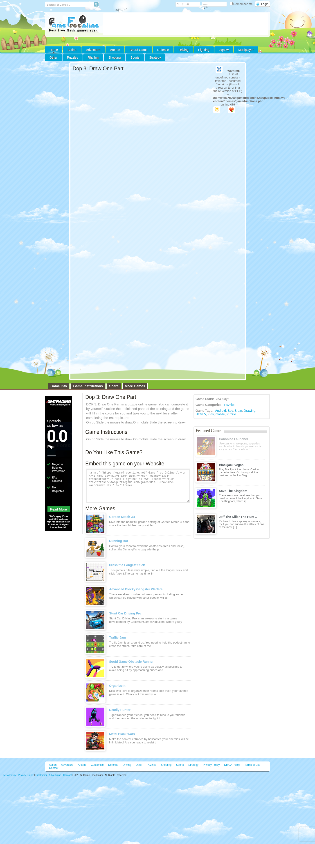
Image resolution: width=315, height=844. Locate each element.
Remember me (242, 4)
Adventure (93, 50)
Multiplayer (246, 50)
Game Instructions (88, 386)
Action (72, 50)
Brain (238, 410)
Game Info (58, 386)
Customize (97, 764)
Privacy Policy (211, 764)
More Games (135, 386)
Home (54, 50)
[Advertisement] (186, 24)
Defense (163, 50)
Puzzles (72, 57)
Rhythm (93, 57)
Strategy (155, 57)
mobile (220, 414)
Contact (53, 768)
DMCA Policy (232, 764)
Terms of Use (252, 764)
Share (114, 386)
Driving (184, 50)
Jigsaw (224, 50)
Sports (135, 57)
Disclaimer (41, 775)
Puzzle (231, 414)
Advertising (55, 775)
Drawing (249, 410)
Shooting (114, 57)
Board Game (138, 50)
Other (139, 764)
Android (220, 410)
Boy (230, 410)
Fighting (203, 50)
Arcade (115, 50)
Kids (211, 414)
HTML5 (201, 414)
